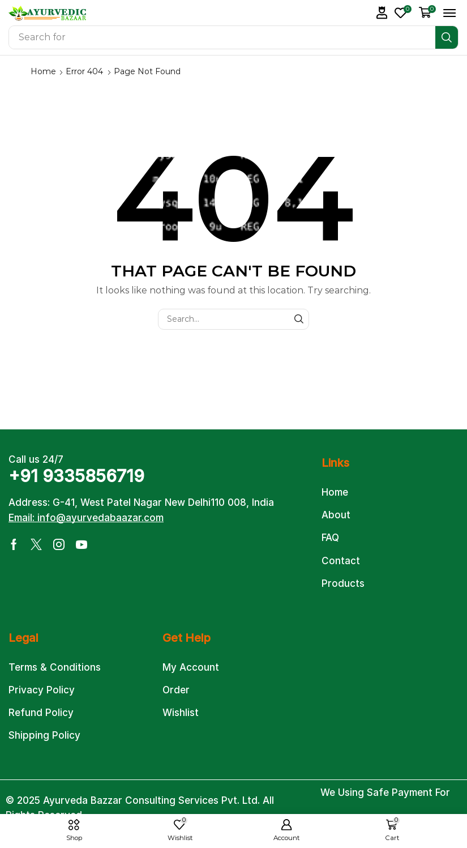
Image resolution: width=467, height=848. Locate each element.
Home (43, 71)
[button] (382, 12)
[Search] (446, 37)
